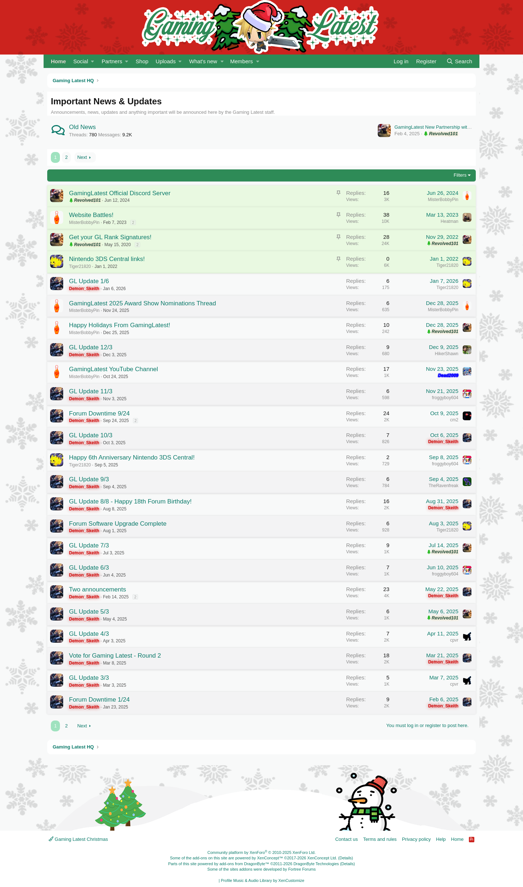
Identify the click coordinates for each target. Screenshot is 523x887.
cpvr (454, 640)
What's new (203, 61)
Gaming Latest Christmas (78, 839)
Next (82, 157)
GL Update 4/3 (89, 633)
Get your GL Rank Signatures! (110, 237)
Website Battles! (91, 215)
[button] (84, 61)
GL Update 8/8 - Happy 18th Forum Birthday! (130, 501)
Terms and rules (380, 839)
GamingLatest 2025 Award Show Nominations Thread (142, 303)
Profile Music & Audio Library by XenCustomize (262, 880)
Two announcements (97, 589)
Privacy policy (416, 839)
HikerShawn (446, 353)
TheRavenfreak (443, 485)
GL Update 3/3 (89, 677)
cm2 (454, 419)
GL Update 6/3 (89, 567)
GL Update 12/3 (90, 347)
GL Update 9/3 (89, 479)
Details (346, 858)
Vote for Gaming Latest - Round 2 (115, 655)
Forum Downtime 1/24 (99, 699)
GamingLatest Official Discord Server (119, 193)
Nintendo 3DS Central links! (107, 259)
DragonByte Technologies (316, 864)
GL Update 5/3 (89, 611)
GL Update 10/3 (90, 435)
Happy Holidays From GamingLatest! (119, 325)
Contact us (346, 839)
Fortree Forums (302, 869)
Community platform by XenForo (261, 852)
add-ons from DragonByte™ (244, 864)
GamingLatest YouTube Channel (113, 369)
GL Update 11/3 (90, 391)
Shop (142, 61)
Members (241, 61)
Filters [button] (460, 175)
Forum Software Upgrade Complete (117, 523)
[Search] (459, 61)
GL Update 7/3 (89, 545)
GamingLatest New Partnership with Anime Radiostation (453, 127)
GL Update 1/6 (89, 281)
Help (441, 839)
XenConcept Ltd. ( (323, 858)
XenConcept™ (270, 858)
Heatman (449, 221)
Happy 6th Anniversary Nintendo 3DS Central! (132, 457)
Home (58, 61)
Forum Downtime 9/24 (99, 413)
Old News (82, 127)
